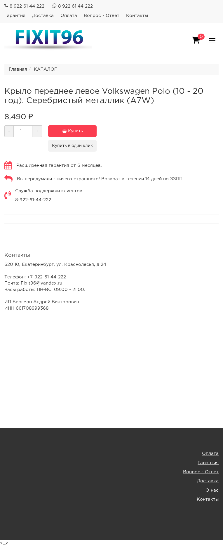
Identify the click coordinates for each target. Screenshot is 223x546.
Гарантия (14, 16)
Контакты (137, 16)
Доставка (43, 16)
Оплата (68, 16)
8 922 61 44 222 (27, 6)
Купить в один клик (72, 146)
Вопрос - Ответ (101, 16)
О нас (212, 490)
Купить (79, 131)
